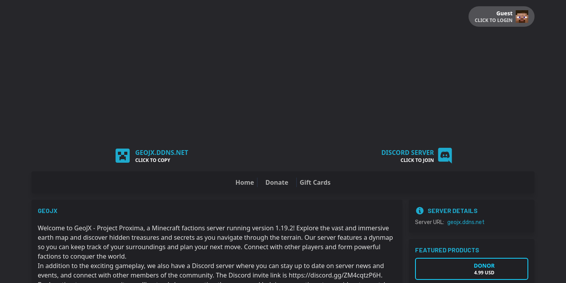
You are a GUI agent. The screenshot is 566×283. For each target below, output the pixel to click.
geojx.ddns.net (466, 222)
